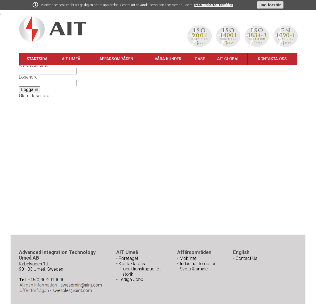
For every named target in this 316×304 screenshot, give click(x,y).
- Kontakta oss (130, 263)
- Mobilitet (186, 258)
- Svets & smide (192, 269)
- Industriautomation (196, 263)
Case (200, 59)
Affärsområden (116, 59)
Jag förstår (270, 5)
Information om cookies (213, 5)
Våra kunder (168, 59)
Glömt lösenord (34, 95)
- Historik (124, 274)
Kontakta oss (272, 59)
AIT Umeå (71, 59)
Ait (53, 29)
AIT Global (228, 59)
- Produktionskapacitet (138, 269)
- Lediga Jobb (129, 279)
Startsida (37, 59)
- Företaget (127, 258)
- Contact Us (245, 258)
